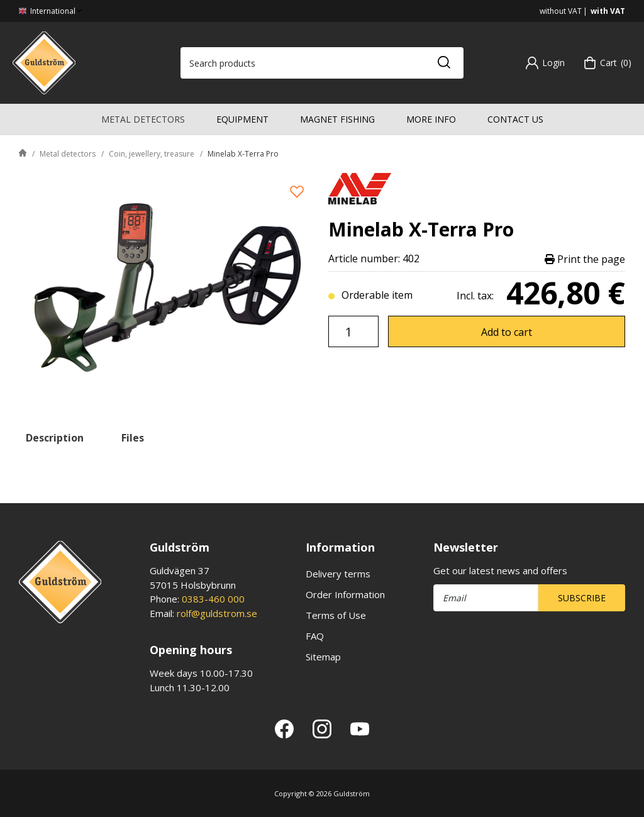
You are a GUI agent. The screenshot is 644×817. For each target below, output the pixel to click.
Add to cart (506, 332)
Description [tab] (55, 438)
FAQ (315, 636)
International (51, 11)
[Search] (443, 63)
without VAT (561, 11)
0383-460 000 (213, 598)
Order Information (345, 594)
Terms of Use (336, 615)
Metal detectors (143, 119)
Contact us (515, 119)
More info (431, 119)
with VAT (608, 11)
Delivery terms (338, 573)
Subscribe (582, 598)
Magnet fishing (337, 119)
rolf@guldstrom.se (217, 613)
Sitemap (323, 656)
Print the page (585, 259)
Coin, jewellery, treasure (151, 153)
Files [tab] (132, 438)
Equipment (242, 119)
